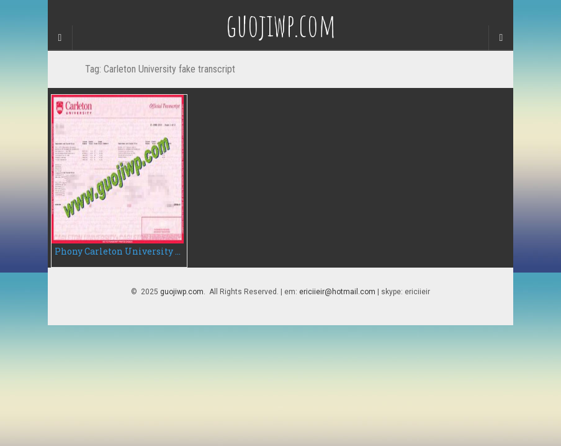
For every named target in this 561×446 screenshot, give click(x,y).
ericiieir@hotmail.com (337, 291)
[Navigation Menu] (500, 37)
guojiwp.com (182, 291)
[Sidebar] (60, 37)
